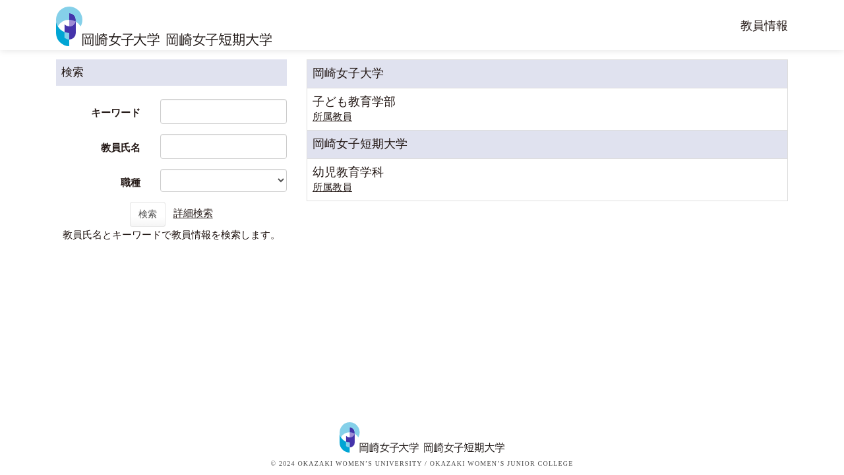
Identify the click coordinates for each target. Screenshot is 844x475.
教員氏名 (120, 147)
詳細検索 (193, 213)
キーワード (115, 113)
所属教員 (332, 116)
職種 (130, 182)
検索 (147, 214)
